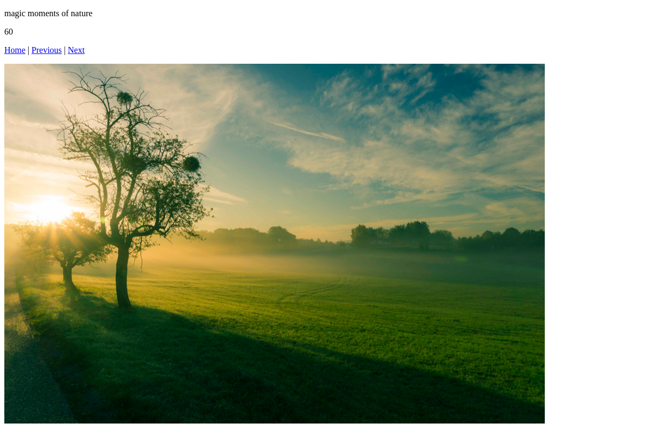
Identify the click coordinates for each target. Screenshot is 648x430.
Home (14, 50)
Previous (46, 50)
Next (76, 50)
